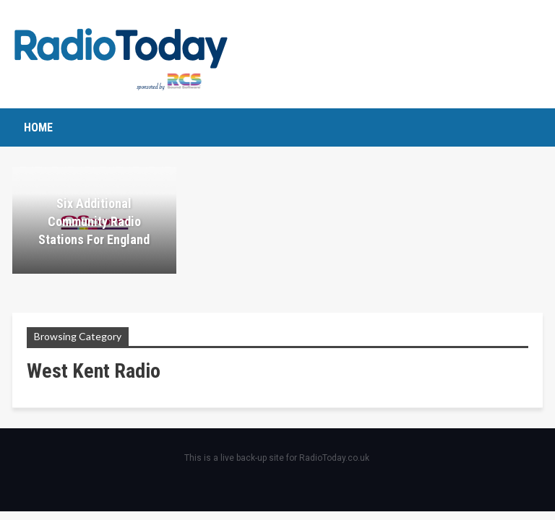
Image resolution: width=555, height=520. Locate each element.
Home (38, 127)
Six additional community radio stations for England (94, 221)
